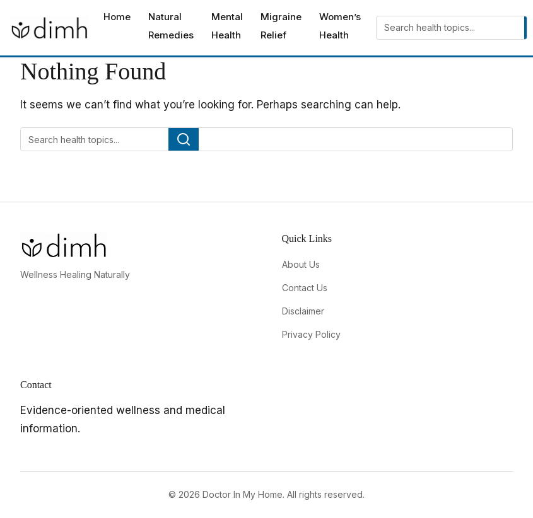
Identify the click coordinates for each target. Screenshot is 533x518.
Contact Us (304, 287)
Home (117, 17)
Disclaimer (303, 311)
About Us (301, 264)
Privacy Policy (311, 334)
